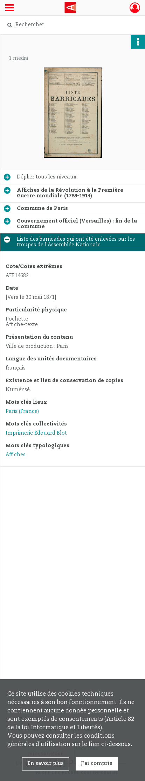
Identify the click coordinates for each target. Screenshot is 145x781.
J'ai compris (96, 763)
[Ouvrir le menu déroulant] (9, 8)
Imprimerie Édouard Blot (36, 433)
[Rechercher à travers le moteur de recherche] (70, 25)
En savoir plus (45, 763)
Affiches (16, 454)
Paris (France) (22, 411)
